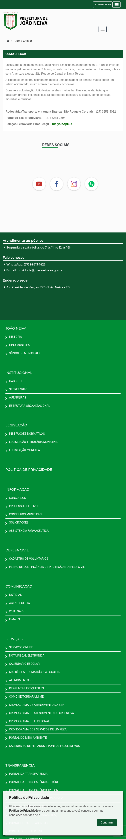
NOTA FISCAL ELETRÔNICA (26, 655)
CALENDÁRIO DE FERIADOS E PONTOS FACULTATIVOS (44, 746)
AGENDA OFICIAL (20, 603)
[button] (117, 4)
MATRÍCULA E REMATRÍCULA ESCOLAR (34, 672)
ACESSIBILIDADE (103, 4)
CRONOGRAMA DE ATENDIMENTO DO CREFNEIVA (41, 713)
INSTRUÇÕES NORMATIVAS (27, 433)
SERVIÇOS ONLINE (21, 647)
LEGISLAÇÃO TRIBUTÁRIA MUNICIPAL (33, 442)
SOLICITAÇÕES (19, 522)
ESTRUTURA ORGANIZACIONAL (29, 405)
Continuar (107, 822)
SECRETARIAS (18, 389)
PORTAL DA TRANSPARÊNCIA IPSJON (33, 790)
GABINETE (16, 381)
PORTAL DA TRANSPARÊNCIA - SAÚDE (34, 782)
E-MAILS (14, 619)
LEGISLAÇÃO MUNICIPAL (25, 450)
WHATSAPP (16, 611)
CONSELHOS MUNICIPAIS (25, 514)
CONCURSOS (17, 498)
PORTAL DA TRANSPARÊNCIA (28, 774)
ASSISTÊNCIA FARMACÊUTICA (29, 530)
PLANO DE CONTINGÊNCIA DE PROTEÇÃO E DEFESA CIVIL (47, 567)
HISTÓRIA (15, 336)
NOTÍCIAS (15, 594)
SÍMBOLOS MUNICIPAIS (24, 353)
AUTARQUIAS (17, 397)
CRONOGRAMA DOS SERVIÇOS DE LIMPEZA (38, 729)
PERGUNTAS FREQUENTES (26, 688)
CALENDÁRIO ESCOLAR (24, 663)
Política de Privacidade (23, 810)
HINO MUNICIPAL (20, 345)
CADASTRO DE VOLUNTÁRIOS (28, 558)
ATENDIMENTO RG (21, 680)
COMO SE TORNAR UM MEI (26, 696)
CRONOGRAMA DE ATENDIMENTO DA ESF (36, 705)
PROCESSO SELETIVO (23, 506)
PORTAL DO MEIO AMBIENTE (28, 737)
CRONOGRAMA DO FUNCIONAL (29, 721)
